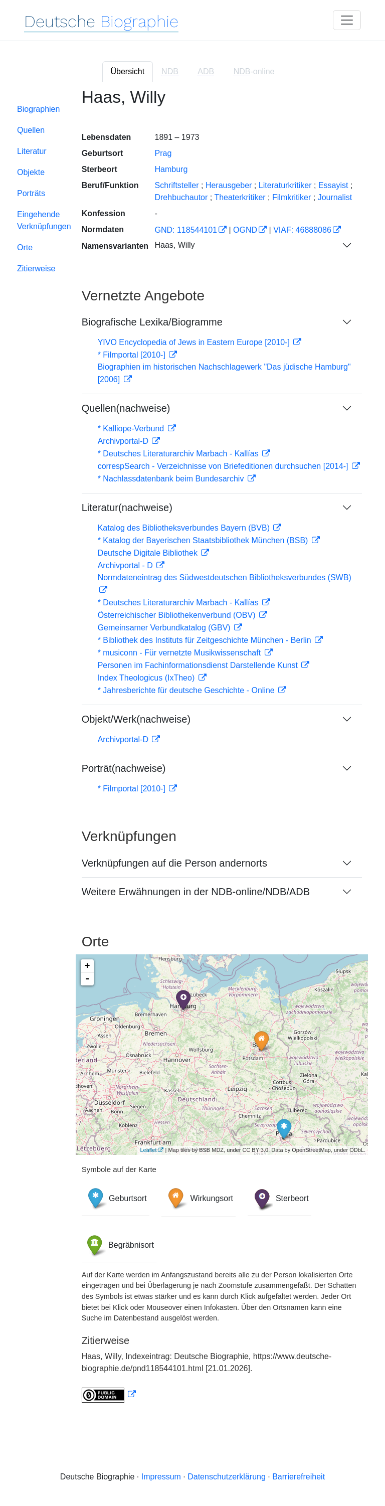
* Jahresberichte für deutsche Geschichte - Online (187, 690)
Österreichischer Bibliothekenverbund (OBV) (178, 615)
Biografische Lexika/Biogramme (152, 321)
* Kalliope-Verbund (132, 428)
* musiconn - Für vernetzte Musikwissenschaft (180, 652)
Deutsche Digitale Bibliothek (149, 553)
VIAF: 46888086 (302, 230)
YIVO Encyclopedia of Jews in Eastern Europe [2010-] (195, 342)
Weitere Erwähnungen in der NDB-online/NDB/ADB (196, 891)
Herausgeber (229, 185)
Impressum (161, 1476)
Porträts (31, 193)
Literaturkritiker (285, 185)
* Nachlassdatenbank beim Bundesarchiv (172, 478)
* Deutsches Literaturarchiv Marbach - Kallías (179, 453)
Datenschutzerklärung (226, 1476)
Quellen (31, 130)
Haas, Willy (174, 245)
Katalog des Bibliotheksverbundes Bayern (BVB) (185, 528)
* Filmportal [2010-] (133, 355)
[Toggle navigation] (347, 20)
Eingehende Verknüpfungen (44, 220)
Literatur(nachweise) (127, 507)
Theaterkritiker (239, 197)
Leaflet (148, 1150)
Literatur (32, 151)
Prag (162, 153)
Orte (25, 247)
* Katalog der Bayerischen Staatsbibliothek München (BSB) (204, 540)
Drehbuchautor (181, 197)
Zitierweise (36, 268)
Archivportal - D (126, 565)
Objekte (31, 172)
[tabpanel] (192, 751)
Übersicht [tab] (128, 71)
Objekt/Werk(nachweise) (136, 719)
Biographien (38, 109)
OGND (245, 230)
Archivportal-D (124, 441)
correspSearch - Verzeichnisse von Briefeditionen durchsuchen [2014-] (224, 466)
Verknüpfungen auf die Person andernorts (174, 863)
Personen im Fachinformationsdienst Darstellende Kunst (199, 665)
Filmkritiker (291, 197)
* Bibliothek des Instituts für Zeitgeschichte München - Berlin (205, 640)
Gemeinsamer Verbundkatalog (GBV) (165, 627)
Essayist (333, 185)
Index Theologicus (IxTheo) (147, 678)
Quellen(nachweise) (126, 408)
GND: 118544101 (185, 230)
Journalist (335, 197)
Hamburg (170, 169)
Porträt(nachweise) (124, 768)
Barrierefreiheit (298, 1476)
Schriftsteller (176, 185)
